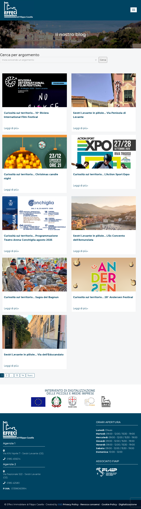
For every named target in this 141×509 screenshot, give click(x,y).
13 (17, 375)
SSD (60, 504)
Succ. (30, 375)
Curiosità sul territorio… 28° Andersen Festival (103, 297)
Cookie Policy (109, 504)
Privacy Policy (71, 504)
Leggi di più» (11, 128)
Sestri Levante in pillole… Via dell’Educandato (34, 354)
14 (23, 375)
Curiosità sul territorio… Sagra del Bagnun (31, 297)
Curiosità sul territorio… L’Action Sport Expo (101, 174)
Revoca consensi (90, 504)
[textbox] (49, 60)
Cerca (103, 60)
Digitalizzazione (128, 504)
